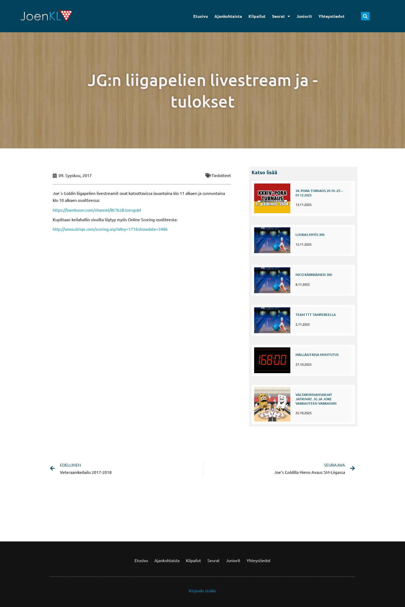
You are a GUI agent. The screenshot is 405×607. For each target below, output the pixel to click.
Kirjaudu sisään (202, 590)
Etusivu (200, 16)
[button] (365, 16)
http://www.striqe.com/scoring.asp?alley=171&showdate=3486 (110, 228)
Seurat (281, 16)
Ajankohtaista (228, 16)
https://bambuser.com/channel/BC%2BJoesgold (97, 209)
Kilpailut (257, 16)
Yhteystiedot (331, 16)
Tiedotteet (221, 175)
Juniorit (304, 16)
